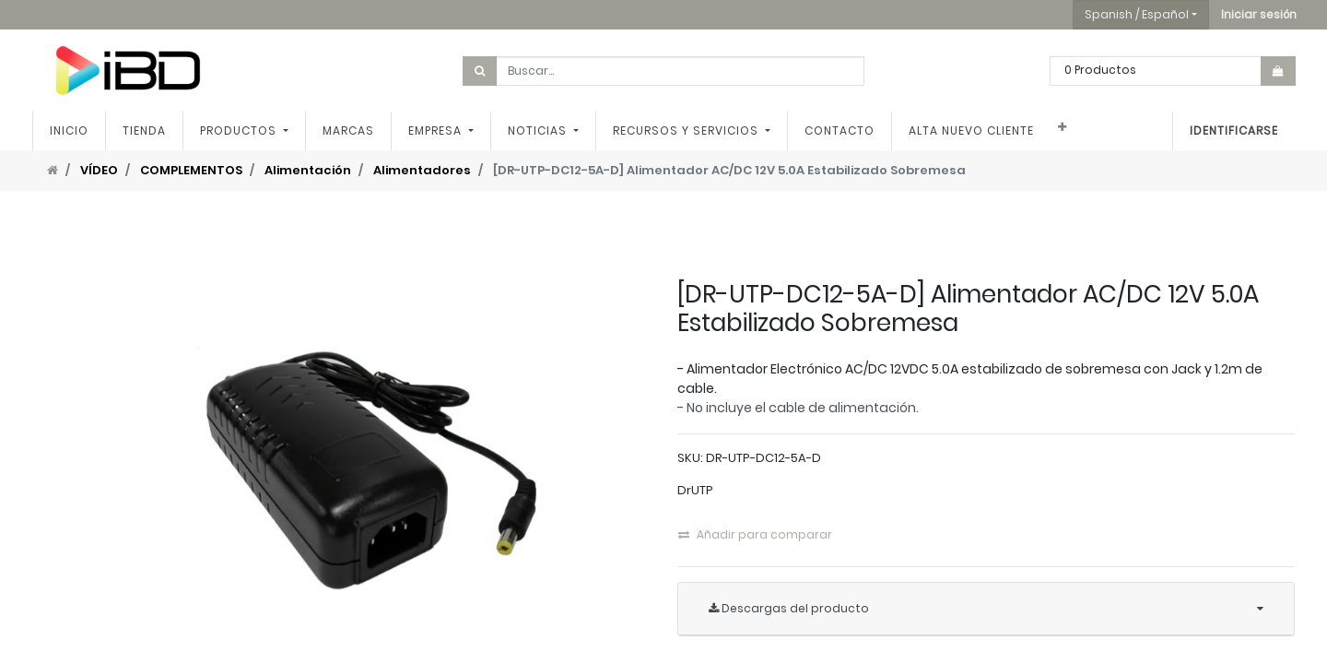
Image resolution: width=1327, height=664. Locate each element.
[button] (1259, 15)
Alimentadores (422, 170)
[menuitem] (69, 131)
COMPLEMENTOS (191, 170)
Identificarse (1234, 130)
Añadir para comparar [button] (755, 534)
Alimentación (307, 170)
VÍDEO (99, 170)
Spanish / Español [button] (1137, 14)
